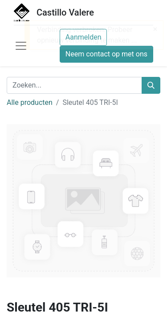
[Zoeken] (151, 85)
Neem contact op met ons (106, 54)
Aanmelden (83, 37)
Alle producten (30, 102)
